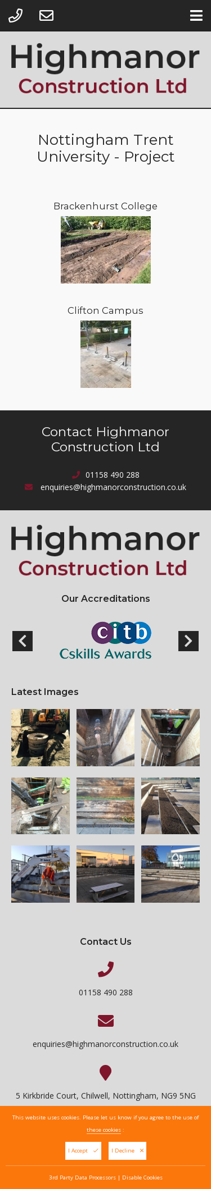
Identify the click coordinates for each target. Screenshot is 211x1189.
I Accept (83, 1154)
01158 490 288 (113, 474)
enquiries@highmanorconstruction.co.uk (113, 487)
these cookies (104, 1133)
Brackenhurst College (105, 206)
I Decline (127, 1154)
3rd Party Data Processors (82, 1181)
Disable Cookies (142, 1181)
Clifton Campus (105, 310)
